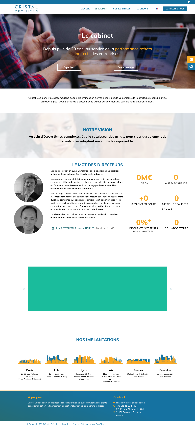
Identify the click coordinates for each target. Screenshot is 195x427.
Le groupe (142, 8)
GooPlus (100, 424)
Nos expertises (122, 8)
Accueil (85, 8)
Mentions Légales (70, 424)
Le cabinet (101, 8)
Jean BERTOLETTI (65, 228)
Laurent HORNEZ (85, 228)
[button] (24, 289)
